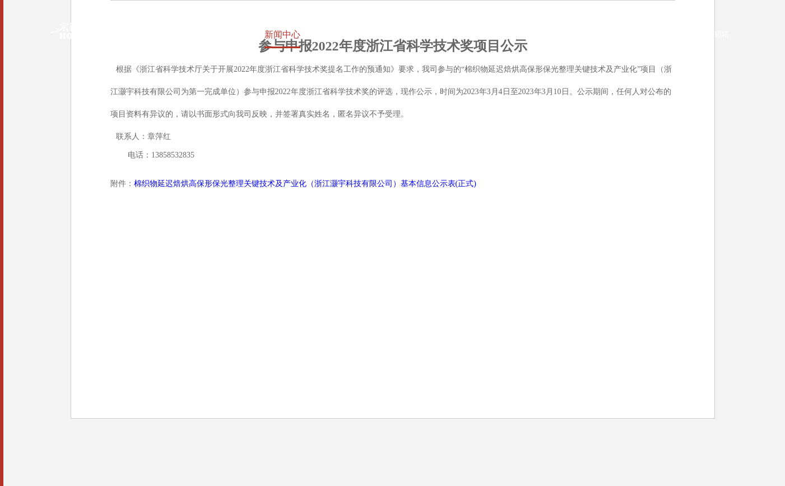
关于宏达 (217, 34)
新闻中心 (274, 34)
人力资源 (503, 34)
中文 (602, 34)
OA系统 (664, 34)
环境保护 (445, 34)
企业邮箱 (705, 34)
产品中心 (331, 34)
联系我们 (560, 34)
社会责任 (388, 34)
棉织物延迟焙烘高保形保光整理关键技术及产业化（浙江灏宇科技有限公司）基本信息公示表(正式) (305, 183)
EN (623, 34)
